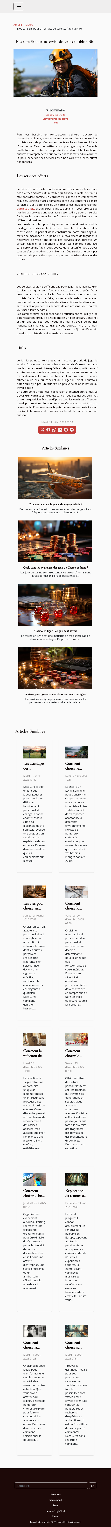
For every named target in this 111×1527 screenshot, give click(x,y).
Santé (55, 1505)
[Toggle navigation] (19, 6)
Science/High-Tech (55, 1511)
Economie (55, 1494)
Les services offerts (56, 114)
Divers (29, 24)
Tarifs (55, 122)
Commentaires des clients (55, 118)
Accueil (18, 24)
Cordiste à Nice (26, 208)
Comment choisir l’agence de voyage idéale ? (55, 504)
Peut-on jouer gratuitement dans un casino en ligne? (55, 694)
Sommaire (57, 110)
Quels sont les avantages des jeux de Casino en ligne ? (55, 567)
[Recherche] (51, 1485)
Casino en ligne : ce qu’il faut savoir (55, 631)
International (55, 1499)
